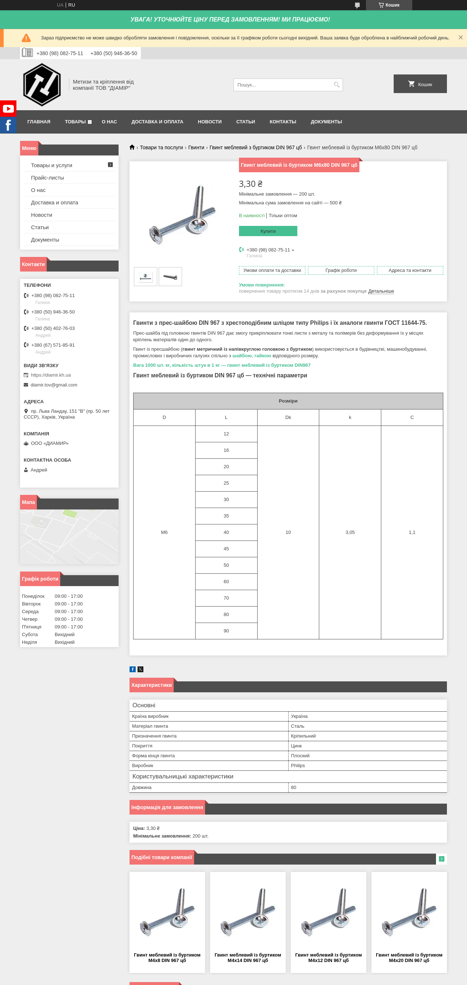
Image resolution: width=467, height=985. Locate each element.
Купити (268, 231)
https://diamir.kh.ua (51, 375)
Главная (38, 121)
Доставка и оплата (158, 121)
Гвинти (196, 147)
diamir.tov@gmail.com (54, 385)
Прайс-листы (47, 177)
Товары (75, 121)
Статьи (245, 121)
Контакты (283, 121)
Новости (210, 121)
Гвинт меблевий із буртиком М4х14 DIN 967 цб (248, 957)
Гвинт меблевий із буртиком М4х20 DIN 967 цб (409, 957)
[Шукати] (336, 84)
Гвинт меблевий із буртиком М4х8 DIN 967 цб (167, 957)
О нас (109, 121)
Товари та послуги (161, 147)
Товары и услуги (51, 165)
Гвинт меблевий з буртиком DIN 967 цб (256, 147)
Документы (326, 121)
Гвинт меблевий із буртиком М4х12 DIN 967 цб (328, 957)
